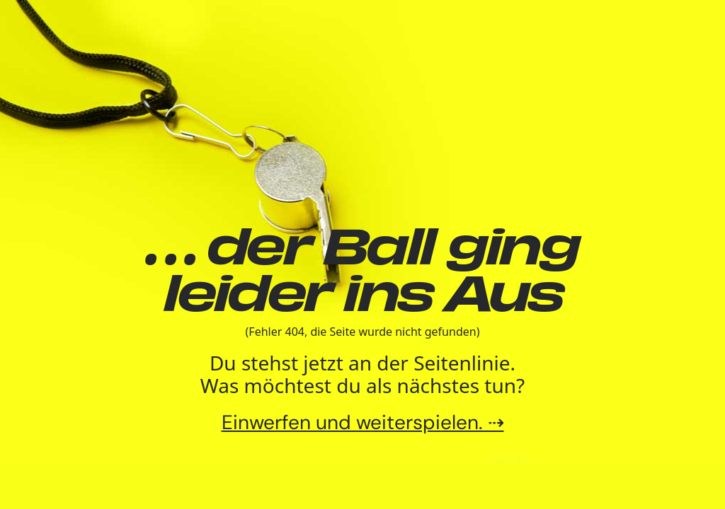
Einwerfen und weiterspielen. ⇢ (363, 422)
